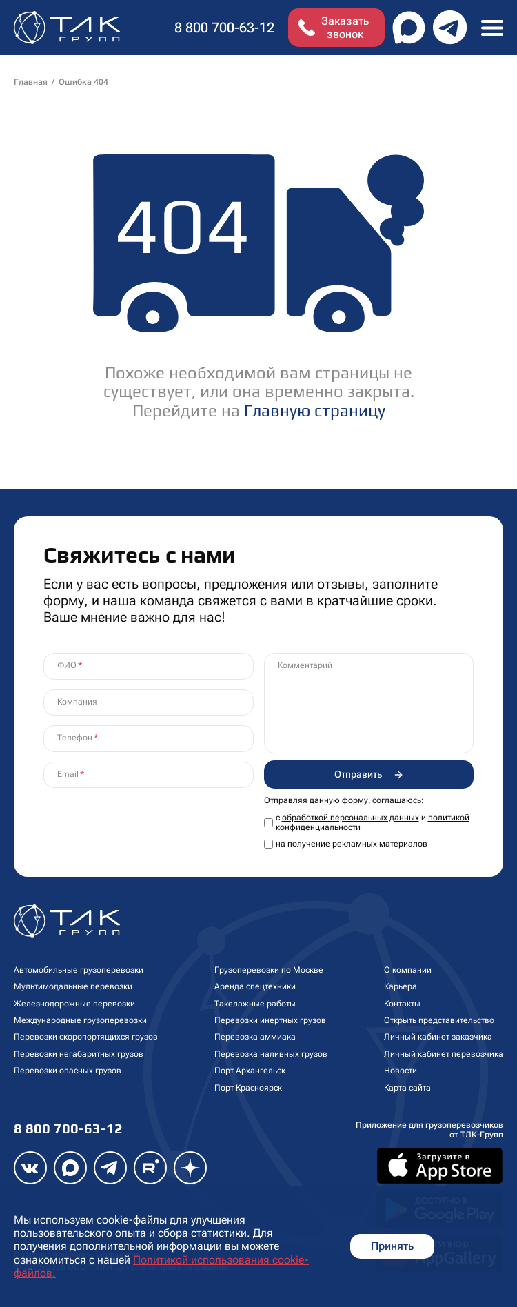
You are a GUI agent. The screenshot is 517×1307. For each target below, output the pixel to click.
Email (68, 774)
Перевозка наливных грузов (270, 1054)
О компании (408, 970)
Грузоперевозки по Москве (268, 970)
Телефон (74, 737)
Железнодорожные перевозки (74, 1004)
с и (372, 822)
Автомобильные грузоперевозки (78, 970)
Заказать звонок (345, 27)
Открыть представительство (439, 1020)
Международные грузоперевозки (80, 1020)
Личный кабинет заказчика (438, 1037)
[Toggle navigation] (492, 27)
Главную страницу (314, 410)
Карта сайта (407, 1088)
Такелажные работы (255, 1004)
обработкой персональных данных (350, 817)
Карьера (400, 986)
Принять (392, 1246)
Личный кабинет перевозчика (443, 1054)
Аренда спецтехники (255, 986)
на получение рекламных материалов (351, 844)
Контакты (402, 1004)
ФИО (67, 665)
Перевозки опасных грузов (67, 1070)
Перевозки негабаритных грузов (78, 1054)
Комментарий (305, 665)
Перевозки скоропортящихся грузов (86, 1037)
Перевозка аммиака (255, 1037)
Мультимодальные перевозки (73, 986)
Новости (400, 1070)
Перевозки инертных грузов (270, 1020)
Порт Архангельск (249, 1070)
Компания (77, 702)
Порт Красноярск (248, 1088)
